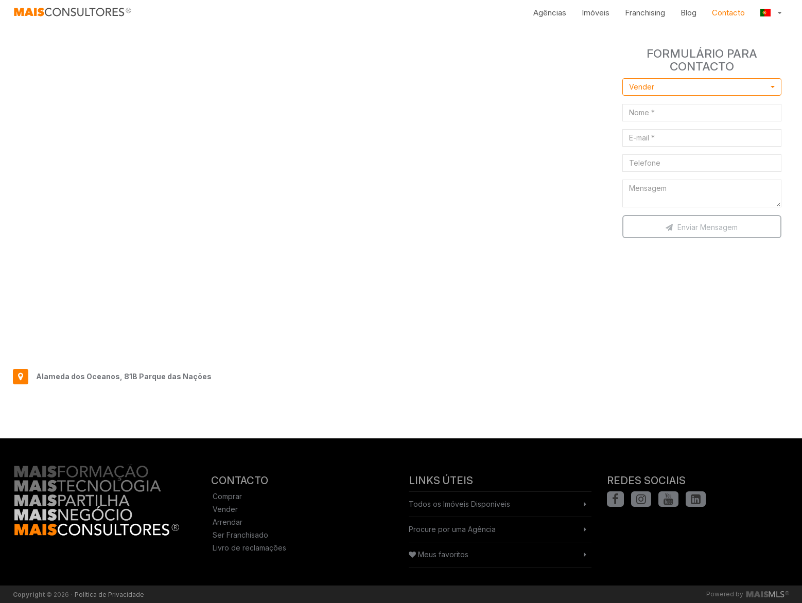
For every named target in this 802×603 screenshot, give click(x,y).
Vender (225, 509)
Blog (688, 12)
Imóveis (595, 12)
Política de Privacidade (109, 594)
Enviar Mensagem (702, 227)
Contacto (728, 12)
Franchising (645, 12)
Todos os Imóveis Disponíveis (459, 504)
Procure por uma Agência (452, 529)
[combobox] (702, 87)
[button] (771, 13)
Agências (549, 12)
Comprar (227, 496)
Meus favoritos (438, 554)
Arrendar (227, 522)
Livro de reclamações (249, 547)
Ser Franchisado (240, 534)
